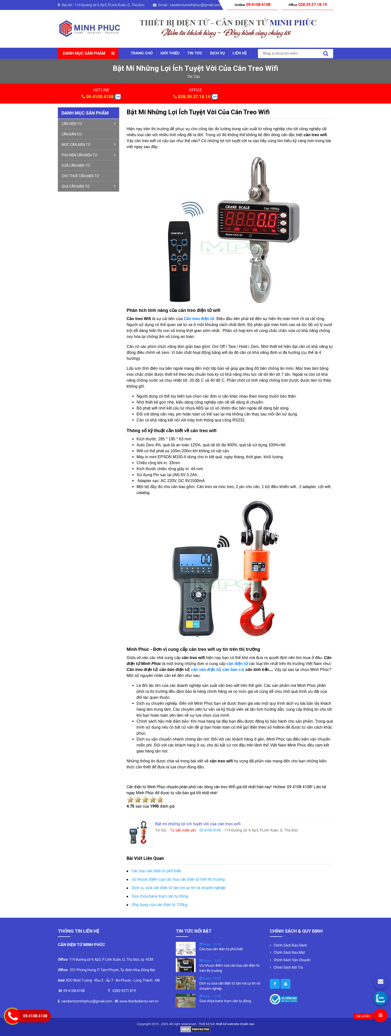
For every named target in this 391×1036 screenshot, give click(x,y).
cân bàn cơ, (233, 669)
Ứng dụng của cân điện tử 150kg (159, 904)
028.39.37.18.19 (194, 96)
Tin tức (194, 53)
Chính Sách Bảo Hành (290, 945)
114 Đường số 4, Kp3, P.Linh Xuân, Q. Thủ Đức (109, 5)
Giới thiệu (169, 53)
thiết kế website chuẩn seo (235, 1024)
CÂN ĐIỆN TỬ (89, 123)
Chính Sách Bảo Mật (289, 952)
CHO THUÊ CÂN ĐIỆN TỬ (80, 176)
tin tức (193, 76)
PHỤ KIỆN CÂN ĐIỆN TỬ (89, 155)
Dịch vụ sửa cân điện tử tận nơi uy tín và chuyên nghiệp (179, 887)
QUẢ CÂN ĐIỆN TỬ (89, 186)
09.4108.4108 (99, 96)
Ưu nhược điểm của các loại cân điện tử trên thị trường (178, 879)
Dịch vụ (217, 53)
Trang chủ (142, 53)
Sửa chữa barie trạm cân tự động (160, 896)
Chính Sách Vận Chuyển (292, 960)
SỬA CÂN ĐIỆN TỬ (76, 165)
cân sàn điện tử (205, 669)
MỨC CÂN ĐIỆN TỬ (89, 144)
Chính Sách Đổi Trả (288, 967)
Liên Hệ (240, 53)
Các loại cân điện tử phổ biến (156, 871)
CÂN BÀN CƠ (72, 134)
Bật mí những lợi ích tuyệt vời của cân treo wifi (198, 112)
